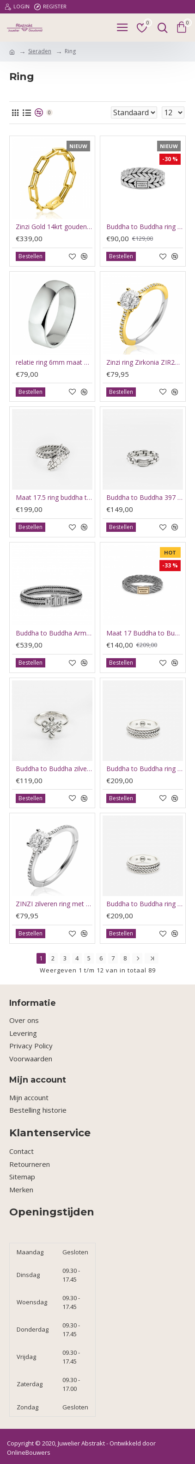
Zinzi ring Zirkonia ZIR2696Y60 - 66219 (144, 362)
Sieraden (39, 51)
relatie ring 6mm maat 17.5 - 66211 (54, 362)
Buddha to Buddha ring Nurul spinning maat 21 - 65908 (144, 904)
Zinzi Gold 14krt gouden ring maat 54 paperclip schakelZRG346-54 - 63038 (54, 227)
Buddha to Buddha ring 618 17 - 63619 (144, 227)
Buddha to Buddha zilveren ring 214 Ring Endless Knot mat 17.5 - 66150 (54, 769)
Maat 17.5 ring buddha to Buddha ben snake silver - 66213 (54, 497)
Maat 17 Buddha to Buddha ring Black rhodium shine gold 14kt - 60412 (144, 633)
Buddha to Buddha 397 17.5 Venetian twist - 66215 (144, 497)
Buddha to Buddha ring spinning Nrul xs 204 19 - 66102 (144, 769)
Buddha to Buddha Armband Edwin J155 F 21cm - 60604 (54, 633)
